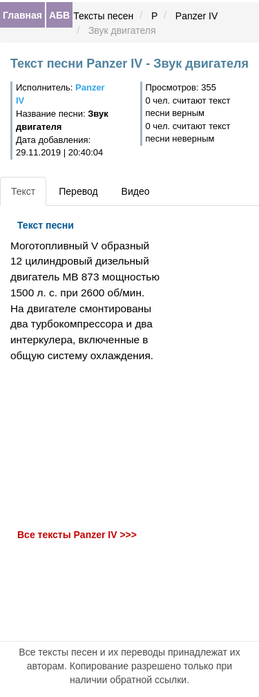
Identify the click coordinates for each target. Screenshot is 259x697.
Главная (22, 15)
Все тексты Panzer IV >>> (77, 535)
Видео (136, 191)
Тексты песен (103, 15)
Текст (23, 191)
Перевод (78, 191)
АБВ (59, 15)
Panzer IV (196, 15)
